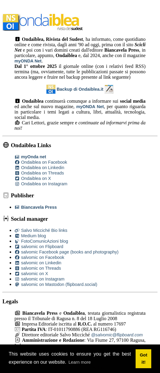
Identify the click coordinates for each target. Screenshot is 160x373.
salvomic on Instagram (39, 279)
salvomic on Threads (37, 268)
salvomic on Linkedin (37, 262)
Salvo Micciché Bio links (40, 230)
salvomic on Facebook (39, 257)
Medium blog (30, 235)
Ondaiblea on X (32, 178)
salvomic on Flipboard (38, 246)
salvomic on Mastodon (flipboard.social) (55, 284)
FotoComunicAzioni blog (41, 241)
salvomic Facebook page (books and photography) (66, 252)
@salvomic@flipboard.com (117, 334)
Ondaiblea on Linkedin (39, 167)
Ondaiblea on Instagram (40, 183)
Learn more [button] (79, 362)
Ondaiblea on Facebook (40, 162)
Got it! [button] (143, 359)
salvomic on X (31, 273)
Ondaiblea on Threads (39, 173)
